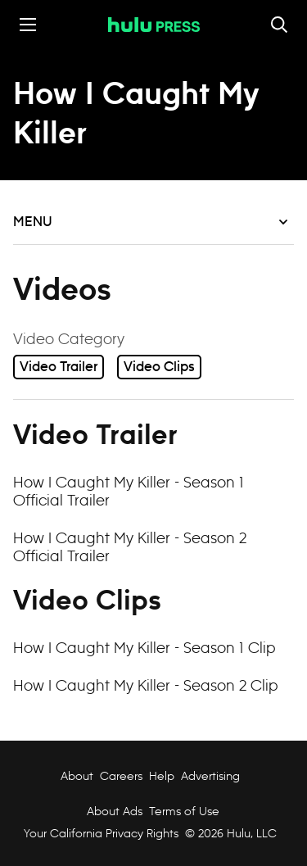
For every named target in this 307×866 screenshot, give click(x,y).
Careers (121, 776)
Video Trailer (58, 367)
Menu (150, 222)
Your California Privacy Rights (101, 833)
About (77, 776)
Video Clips (159, 367)
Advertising (210, 776)
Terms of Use (184, 811)
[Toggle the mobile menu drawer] (28, 24)
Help (161, 776)
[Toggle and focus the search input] (279, 24)
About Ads (113, 811)
